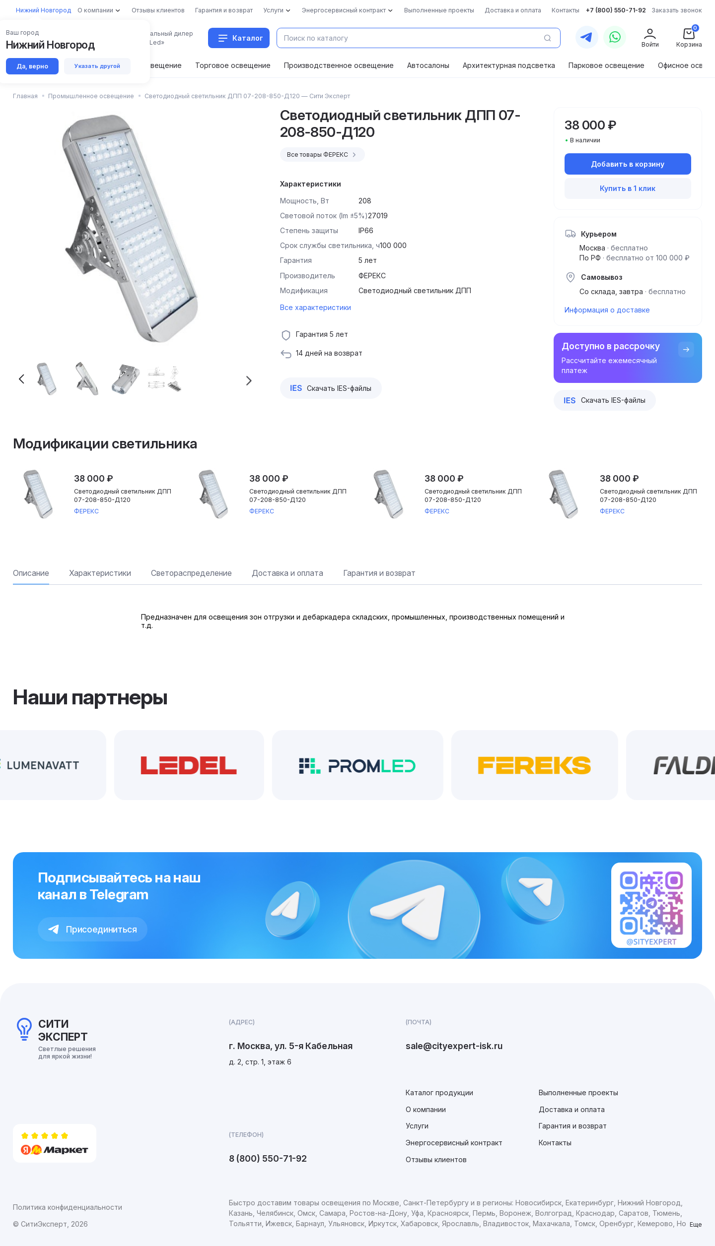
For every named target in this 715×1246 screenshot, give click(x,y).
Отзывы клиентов (436, 1159)
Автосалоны (428, 65)
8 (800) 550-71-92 (268, 1158)
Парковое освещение (606, 65)
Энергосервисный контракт (454, 1142)
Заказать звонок (676, 10)
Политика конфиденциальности (67, 1207)
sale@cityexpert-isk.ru (454, 1046)
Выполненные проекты (578, 1092)
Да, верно (32, 66)
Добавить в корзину (627, 164)
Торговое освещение (233, 65)
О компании (426, 1109)
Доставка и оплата (572, 1109)
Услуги (417, 1125)
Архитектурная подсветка (509, 65)
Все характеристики (315, 307)
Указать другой (97, 65)
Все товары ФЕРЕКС (323, 154)
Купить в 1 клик (627, 188)
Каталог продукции (439, 1092)
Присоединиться (92, 929)
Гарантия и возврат (573, 1125)
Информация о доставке (607, 310)
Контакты (555, 1142)
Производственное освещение (339, 65)
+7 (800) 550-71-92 (616, 10)
